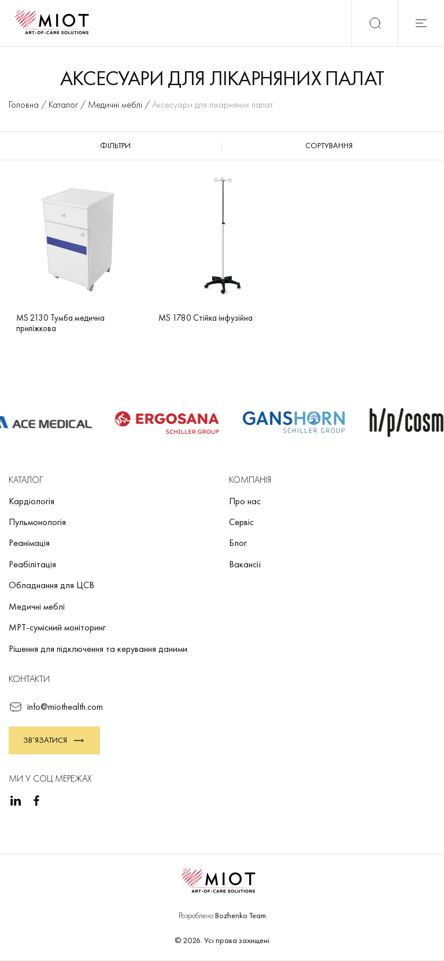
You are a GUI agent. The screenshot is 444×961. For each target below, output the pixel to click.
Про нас (245, 501)
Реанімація (29, 543)
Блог (238, 543)
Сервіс (241, 522)
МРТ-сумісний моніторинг (57, 627)
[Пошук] (375, 23)
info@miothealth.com (56, 707)
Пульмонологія (37, 522)
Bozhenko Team (240, 915)
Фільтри (115, 145)
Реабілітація (32, 564)
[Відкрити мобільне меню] (421, 23)
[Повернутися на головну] (55, 23)
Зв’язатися (54, 740)
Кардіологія (31, 501)
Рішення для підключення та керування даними (98, 649)
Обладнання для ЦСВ (51, 585)
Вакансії (245, 564)
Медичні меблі (37, 606)
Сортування (329, 145)
